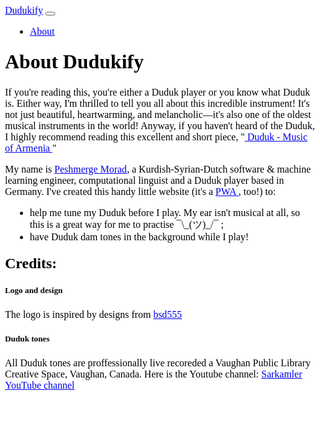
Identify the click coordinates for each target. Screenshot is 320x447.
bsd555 (167, 314)
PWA (227, 191)
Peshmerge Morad (91, 169)
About (42, 31)
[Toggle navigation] (50, 14)
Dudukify (24, 10)
